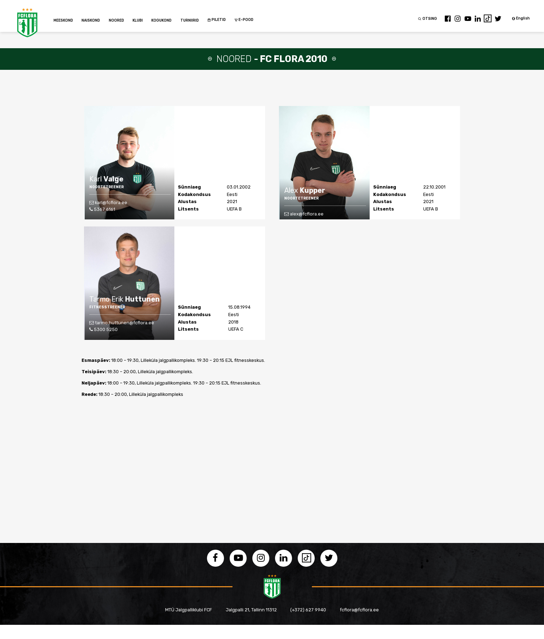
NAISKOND (91, 20)
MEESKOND (63, 20)
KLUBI (138, 20)
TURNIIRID (189, 20)
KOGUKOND (161, 20)
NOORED (116, 20)
